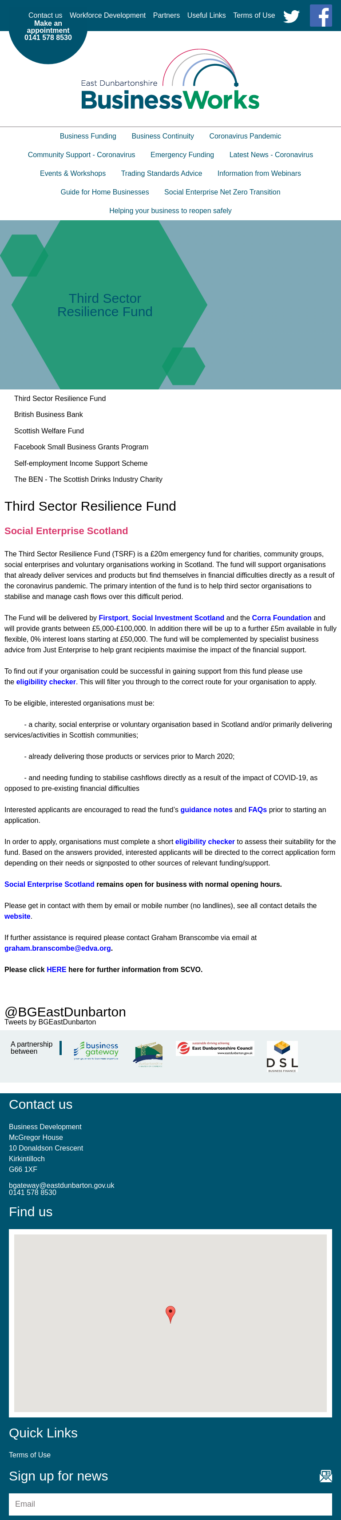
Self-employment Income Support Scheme (81, 463)
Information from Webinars (259, 173)
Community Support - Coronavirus (81, 155)
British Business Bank (48, 414)
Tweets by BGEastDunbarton (50, 1022)
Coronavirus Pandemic (245, 136)
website (17, 916)
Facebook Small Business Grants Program (81, 447)
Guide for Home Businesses (104, 192)
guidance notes (206, 810)
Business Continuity (162, 136)
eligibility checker (46, 682)
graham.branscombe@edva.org (57, 948)
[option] (170, 304)
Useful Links (206, 15)
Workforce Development (108, 15)
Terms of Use (254, 15)
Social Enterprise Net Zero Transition (222, 192)
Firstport (113, 618)
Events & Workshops (73, 173)
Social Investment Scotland (178, 618)
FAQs (257, 810)
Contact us (45, 15)
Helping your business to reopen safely (170, 210)
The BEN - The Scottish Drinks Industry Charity (88, 479)
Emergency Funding (182, 155)
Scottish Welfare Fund (49, 431)
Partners (166, 15)
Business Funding (88, 136)
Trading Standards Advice (161, 173)
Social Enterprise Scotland (49, 884)
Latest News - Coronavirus (271, 155)
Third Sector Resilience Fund (60, 398)
